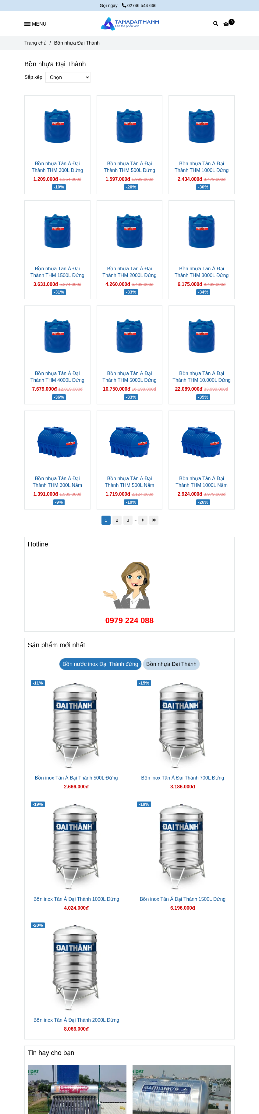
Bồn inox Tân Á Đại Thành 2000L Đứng (76, 1020)
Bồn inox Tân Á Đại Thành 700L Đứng (182, 777)
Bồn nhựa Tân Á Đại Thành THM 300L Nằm (57, 482)
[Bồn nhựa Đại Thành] (129, 23)
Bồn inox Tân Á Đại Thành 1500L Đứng (182, 899)
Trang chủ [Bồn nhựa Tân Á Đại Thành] (35, 43)
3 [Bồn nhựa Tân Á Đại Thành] (128, 520)
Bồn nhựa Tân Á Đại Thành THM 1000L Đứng (202, 167)
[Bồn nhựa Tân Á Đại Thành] (229, 24)
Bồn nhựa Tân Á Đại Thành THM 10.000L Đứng (201, 377)
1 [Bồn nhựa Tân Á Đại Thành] (106, 520)
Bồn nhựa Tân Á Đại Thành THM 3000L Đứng (202, 272)
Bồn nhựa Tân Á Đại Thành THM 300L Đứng (57, 167)
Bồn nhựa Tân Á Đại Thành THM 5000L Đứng (129, 377)
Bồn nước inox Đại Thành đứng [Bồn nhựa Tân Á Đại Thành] (100, 664)
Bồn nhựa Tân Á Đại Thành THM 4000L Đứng (57, 377)
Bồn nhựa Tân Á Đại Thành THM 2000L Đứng (129, 272)
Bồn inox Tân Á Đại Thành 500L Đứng (76, 777)
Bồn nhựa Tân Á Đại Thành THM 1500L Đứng (57, 272)
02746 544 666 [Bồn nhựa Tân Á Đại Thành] (139, 5)
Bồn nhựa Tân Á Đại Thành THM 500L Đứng (129, 167)
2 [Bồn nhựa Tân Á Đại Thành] (117, 520)
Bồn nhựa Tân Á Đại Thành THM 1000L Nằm (202, 482)
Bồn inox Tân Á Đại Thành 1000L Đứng (76, 899)
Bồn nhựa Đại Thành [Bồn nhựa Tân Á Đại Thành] (171, 664)
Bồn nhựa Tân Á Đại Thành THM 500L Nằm (129, 482)
